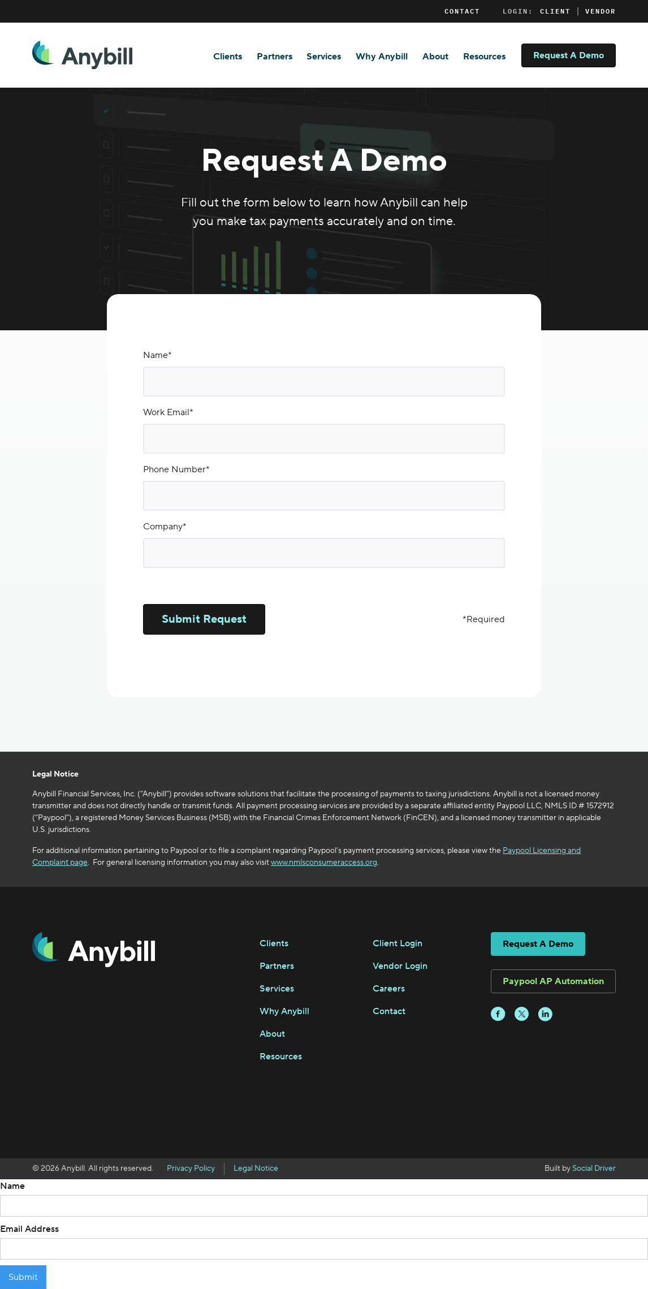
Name (12, 1186)
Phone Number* (176, 469)
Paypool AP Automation (553, 981)
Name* (157, 355)
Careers (389, 988)
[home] (82, 55)
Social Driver (594, 1168)
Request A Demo (568, 55)
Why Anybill (382, 56)
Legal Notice (256, 1168)
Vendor (600, 11)
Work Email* (168, 412)
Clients (227, 56)
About (435, 56)
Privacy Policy (191, 1168)
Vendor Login (400, 966)
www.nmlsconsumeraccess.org (324, 862)
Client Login (397, 943)
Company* (165, 526)
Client (555, 11)
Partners (274, 56)
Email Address (29, 1229)
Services (323, 56)
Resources (484, 56)
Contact (462, 11)
